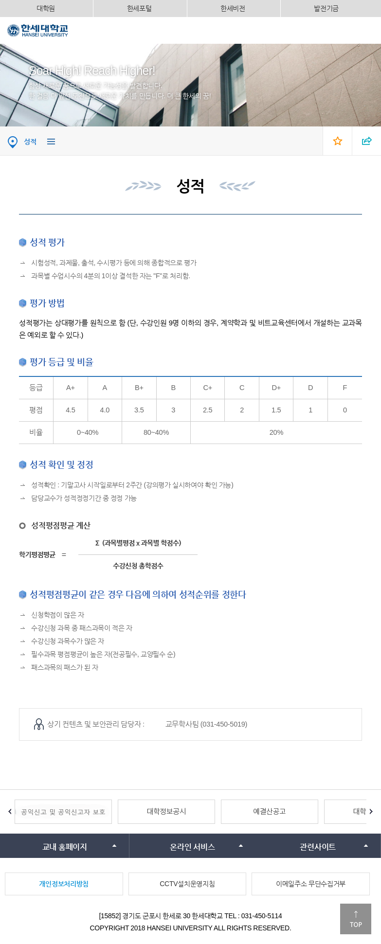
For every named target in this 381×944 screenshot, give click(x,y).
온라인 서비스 (192, 847)
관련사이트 (318, 847)
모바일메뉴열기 (366, 30)
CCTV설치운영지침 (187, 884)
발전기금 (326, 8)
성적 (30, 141)
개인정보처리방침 (64, 884)
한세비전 (232, 8)
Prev (9, 811)
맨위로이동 (355, 919)
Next (371, 811)
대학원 (45, 8)
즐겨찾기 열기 (337, 140)
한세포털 (139, 8)
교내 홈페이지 (64, 847)
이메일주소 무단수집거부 (310, 884)
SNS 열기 (366, 140)
